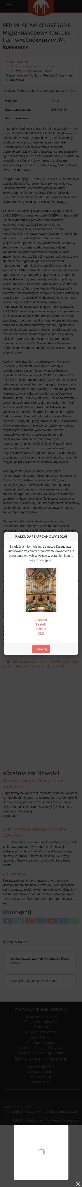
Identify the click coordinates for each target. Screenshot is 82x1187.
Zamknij (41, 649)
